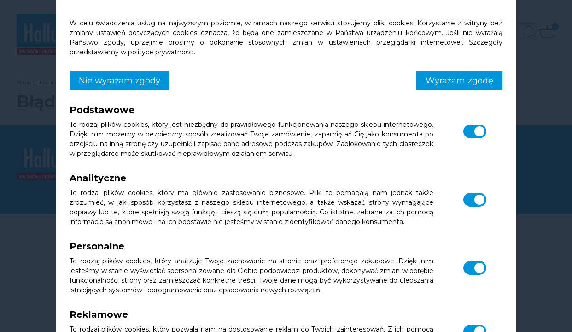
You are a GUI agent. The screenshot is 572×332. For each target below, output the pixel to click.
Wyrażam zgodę (459, 81)
